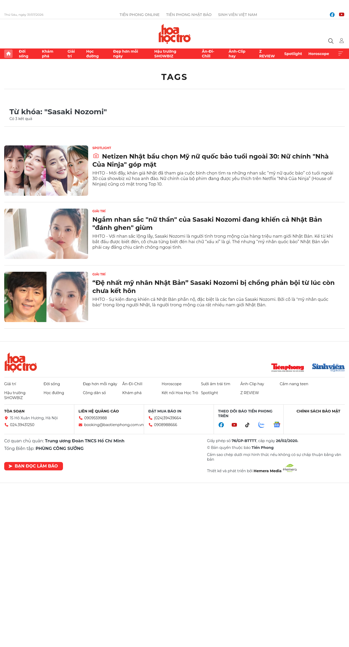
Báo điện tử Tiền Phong (174, 33)
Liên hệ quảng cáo (98, 411)
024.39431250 (22, 424)
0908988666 (165, 424)
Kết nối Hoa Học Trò (180, 392)
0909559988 (95, 418)
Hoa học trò (20, 362)
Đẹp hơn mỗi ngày (125, 53)
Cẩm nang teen (294, 384)
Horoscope (318, 53)
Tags (174, 77)
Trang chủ (8, 54)
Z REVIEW (267, 53)
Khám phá (47, 53)
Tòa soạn (14, 411)
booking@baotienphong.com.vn (114, 424)
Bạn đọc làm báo (33, 466)
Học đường (92, 53)
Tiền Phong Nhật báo (188, 14)
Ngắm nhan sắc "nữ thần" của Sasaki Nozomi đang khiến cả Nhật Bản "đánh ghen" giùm (207, 223)
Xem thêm (340, 54)
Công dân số (94, 392)
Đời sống (23, 53)
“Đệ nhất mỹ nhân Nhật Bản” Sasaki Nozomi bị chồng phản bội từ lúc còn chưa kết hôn (213, 287)
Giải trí (71, 53)
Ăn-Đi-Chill (208, 53)
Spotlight (293, 53)
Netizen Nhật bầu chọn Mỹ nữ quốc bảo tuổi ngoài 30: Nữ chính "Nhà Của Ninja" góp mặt (210, 160)
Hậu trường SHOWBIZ (165, 53)
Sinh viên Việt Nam (237, 14)
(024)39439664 (167, 418)
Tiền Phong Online (140, 14)
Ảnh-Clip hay (237, 53)
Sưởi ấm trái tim (215, 384)
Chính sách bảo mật (318, 411)
